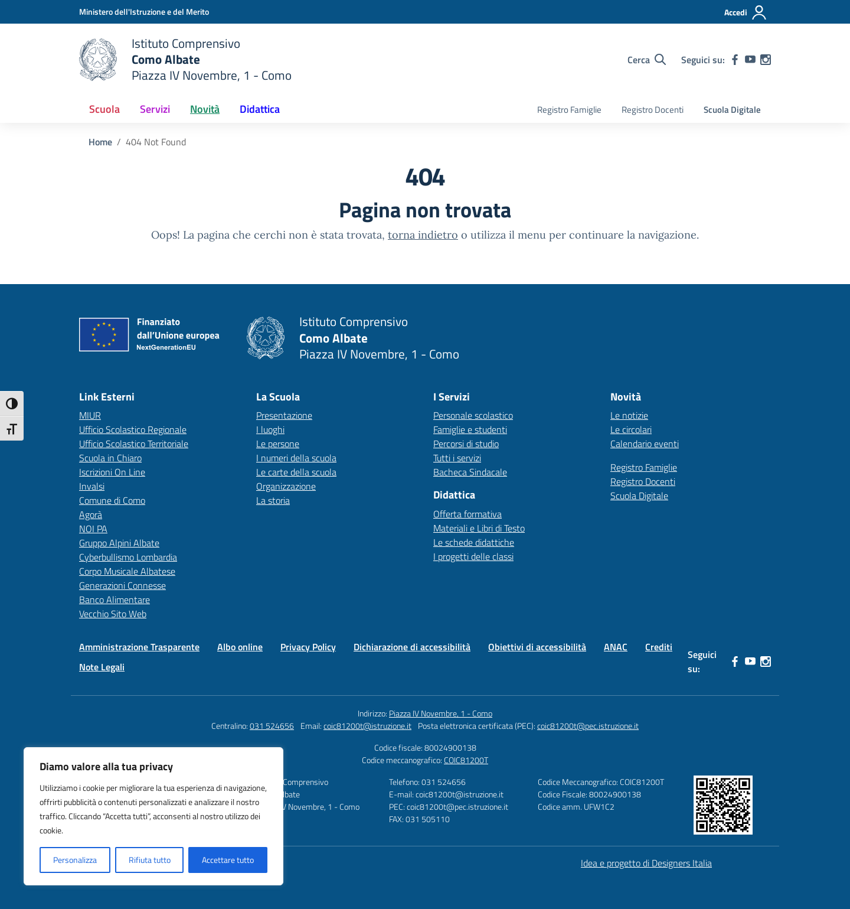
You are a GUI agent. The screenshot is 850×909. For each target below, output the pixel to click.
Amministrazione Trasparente (139, 647)
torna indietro (423, 235)
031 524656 (272, 725)
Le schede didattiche (473, 542)
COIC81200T (466, 760)
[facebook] (735, 59)
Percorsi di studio (466, 443)
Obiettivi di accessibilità (537, 647)
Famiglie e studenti (470, 429)
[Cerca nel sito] (646, 59)
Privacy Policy (308, 647)
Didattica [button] (260, 109)
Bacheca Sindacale (470, 472)
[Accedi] (746, 12)
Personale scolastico (473, 415)
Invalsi (91, 486)
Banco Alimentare (114, 599)
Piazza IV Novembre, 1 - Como (440, 713)
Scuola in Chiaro (110, 458)
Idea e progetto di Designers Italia (646, 863)
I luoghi (270, 429)
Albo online (240, 647)
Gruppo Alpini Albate (119, 543)
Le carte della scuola (296, 472)
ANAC (615, 647)
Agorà (90, 514)
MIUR (90, 415)
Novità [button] (205, 109)
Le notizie (629, 415)
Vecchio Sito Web (112, 614)
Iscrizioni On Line (112, 472)
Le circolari (631, 429)
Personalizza (75, 859)
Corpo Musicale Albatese (127, 571)
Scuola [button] (104, 109)
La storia (273, 500)
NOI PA (93, 529)
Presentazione (284, 415)
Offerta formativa (467, 514)
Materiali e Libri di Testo (479, 528)
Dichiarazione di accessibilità (412, 647)
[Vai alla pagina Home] (100, 142)
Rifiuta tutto (150, 859)
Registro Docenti (653, 109)
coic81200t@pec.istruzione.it (588, 725)
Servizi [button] (155, 109)
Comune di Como (112, 500)
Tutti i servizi (457, 458)
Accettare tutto (228, 859)
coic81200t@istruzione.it (367, 725)
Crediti (658, 647)
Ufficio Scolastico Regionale (133, 429)
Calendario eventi (644, 443)
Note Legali (102, 667)
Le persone (277, 443)
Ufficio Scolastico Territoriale (133, 443)
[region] (153, 816)
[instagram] (765, 59)
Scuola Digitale (732, 109)
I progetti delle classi (473, 556)
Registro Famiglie (569, 109)
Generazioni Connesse (122, 585)
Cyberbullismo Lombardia (128, 557)
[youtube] (750, 59)
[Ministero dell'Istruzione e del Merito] (144, 11)
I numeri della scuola (296, 458)
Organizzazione (286, 486)
